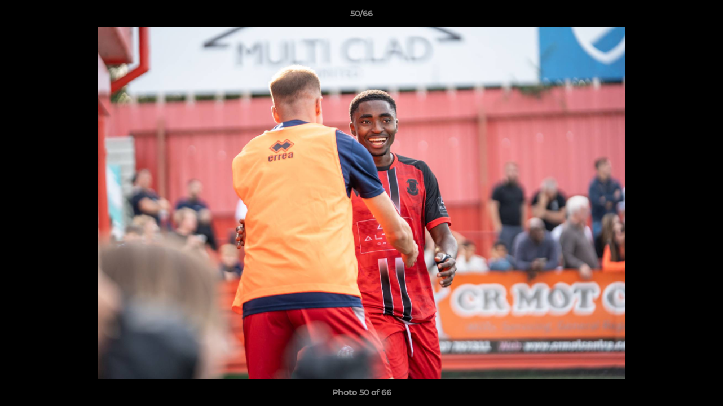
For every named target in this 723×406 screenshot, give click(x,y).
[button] (702, 16)
